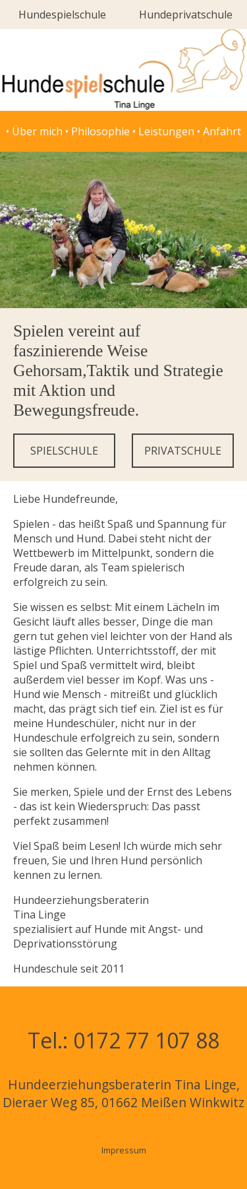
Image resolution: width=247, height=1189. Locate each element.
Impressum (123, 1150)
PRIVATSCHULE (182, 450)
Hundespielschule (62, 14)
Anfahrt (222, 131)
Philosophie (100, 131)
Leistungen (166, 131)
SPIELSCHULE (64, 450)
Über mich (37, 131)
